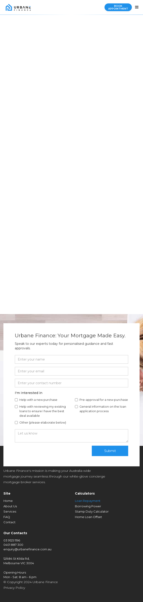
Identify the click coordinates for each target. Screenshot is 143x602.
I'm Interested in (28, 393)
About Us (10, 506)
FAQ (6, 517)
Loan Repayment (87, 501)
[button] (137, 7)
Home (8, 501)
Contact (9, 522)
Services (9, 511)
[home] (17, 7)
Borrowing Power (88, 506)
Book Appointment (118, 7)
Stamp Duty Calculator (92, 511)
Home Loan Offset (88, 517)
